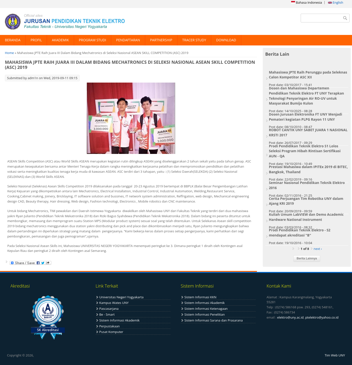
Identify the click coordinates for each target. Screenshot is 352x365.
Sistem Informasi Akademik (119, 320)
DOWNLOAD (226, 40)
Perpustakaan (109, 326)
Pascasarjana (109, 308)
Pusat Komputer (111, 332)
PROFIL (36, 40)
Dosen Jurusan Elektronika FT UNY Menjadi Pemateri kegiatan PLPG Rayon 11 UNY (305, 117)
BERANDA (13, 40)
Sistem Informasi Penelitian (204, 314)
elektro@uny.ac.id (290, 317)
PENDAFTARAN (128, 40)
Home (9, 53)
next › (318, 249)
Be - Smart (107, 314)
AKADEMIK (60, 40)
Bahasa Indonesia (306, 2)
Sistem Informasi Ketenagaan (206, 308)
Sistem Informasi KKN (200, 297)
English (335, 2)
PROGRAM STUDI (92, 40)
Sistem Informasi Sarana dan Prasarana (213, 320)
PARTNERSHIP (161, 40)
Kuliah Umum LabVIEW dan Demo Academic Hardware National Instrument (306, 217)
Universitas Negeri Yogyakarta (121, 297)
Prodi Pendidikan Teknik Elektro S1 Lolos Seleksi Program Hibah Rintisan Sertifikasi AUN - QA (305, 151)
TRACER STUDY (194, 40)
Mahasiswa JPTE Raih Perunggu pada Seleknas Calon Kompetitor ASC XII (308, 75)
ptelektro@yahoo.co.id (322, 317)
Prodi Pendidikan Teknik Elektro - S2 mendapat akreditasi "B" (299, 232)
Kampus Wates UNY (114, 303)
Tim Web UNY (335, 355)
